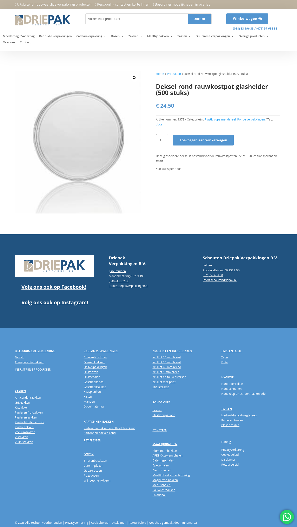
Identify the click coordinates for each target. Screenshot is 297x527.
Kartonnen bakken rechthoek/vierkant (109, 428)
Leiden (207, 265)
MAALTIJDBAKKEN (164, 444)
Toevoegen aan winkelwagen (203, 140)
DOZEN (89, 454)
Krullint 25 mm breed (166, 362)
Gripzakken (22, 402)
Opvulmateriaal (94, 406)
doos (159, 124)
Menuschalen (161, 485)
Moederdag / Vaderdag (19, 36)
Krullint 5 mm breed (165, 372)
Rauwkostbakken (163, 490)
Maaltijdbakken (158, 36)
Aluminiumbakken (164, 451)
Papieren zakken (26, 417)
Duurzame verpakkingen (213, 36)
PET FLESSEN (92, 440)
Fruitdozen (91, 372)
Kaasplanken (92, 391)
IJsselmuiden (117, 271)
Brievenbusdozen (95, 357)
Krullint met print (164, 382)
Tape (224, 357)
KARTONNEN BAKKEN (99, 421)
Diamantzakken (94, 362)
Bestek (19, 357)
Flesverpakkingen (95, 367)
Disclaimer (228, 459)
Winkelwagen (245, 18)
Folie (224, 362)
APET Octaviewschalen (167, 455)
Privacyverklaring (232, 450)
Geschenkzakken (95, 387)
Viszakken (21, 437)
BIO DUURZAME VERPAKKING (35, 351)
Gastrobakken (161, 470)
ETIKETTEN (159, 430)
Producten (174, 74)
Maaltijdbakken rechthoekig (171, 475)
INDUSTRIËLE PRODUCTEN (33, 369)
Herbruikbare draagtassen (239, 415)
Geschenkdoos (94, 382)
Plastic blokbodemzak (29, 422)
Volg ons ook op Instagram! (54, 302)
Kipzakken (21, 407)
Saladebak (159, 495)
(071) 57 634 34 (266, 28)
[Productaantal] (162, 140)
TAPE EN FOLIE (231, 351)
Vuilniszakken (24, 442)
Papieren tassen (232, 420)
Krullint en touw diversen (169, 377)
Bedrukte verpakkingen (55, 36)
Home (160, 74)
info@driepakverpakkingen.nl (128, 286)
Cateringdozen (93, 465)
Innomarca (189, 523)
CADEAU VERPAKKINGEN (101, 351)
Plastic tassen (230, 425)
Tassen (182, 36)
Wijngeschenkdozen (97, 480)
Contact (25, 42)
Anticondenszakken (28, 397)
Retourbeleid (230, 464)
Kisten (88, 396)
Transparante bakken (29, 362)
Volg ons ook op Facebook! (53, 286)
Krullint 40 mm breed (166, 367)
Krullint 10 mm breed (166, 357)
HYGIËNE (227, 377)
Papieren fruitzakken (29, 412)
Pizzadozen (91, 475)
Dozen (115, 36)
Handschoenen (231, 389)
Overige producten (252, 36)
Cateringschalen (163, 460)
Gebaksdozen (93, 470)
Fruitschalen (92, 377)
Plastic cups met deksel (220, 119)
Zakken (133, 36)
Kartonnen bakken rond (100, 433)
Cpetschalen (160, 465)
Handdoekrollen (232, 384)
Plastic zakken (24, 427)
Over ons (9, 42)
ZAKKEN (20, 391)
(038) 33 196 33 (243, 28)
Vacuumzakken (25, 432)
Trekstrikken (160, 387)
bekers (156, 410)
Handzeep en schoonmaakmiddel (243, 394)
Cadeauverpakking (89, 36)
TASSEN (226, 409)
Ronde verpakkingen (251, 119)
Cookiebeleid (230, 455)
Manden (89, 401)
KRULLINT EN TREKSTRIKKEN (172, 351)
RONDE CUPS (161, 402)
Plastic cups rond (163, 415)
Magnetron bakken (165, 480)
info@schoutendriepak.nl (219, 280)
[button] (134, 78)
